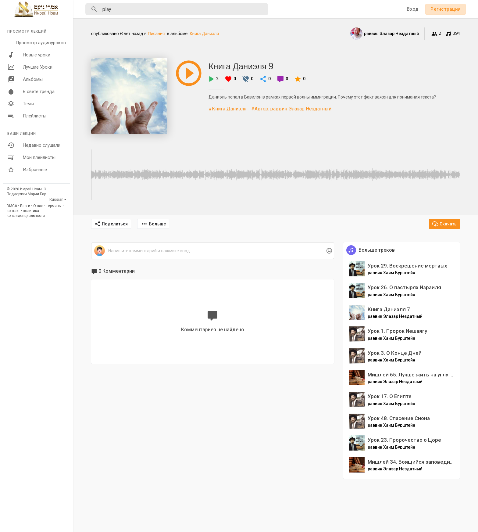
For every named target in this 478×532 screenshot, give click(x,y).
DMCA (12, 206)
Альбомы (25, 79)
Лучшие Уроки (29, 67)
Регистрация (445, 9)
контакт (13, 211)
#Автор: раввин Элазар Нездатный (291, 109)
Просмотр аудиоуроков (41, 42)
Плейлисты (26, 116)
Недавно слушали (33, 145)
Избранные (27, 169)
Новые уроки (28, 55)
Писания (156, 33)
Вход (413, 9)
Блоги (25, 206)
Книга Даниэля (204, 33)
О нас (38, 206)
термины (54, 206)
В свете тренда (31, 91)
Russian (56, 199)
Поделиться (111, 224)
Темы (20, 103)
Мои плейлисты (31, 157)
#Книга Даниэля (227, 109)
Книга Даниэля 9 (241, 66)
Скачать (444, 224)
